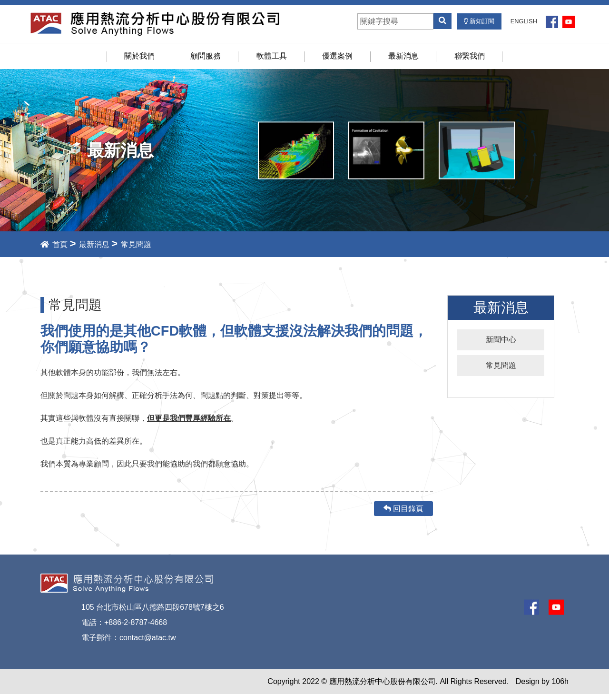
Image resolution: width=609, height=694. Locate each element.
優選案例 (337, 56)
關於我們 (139, 56)
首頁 (54, 244)
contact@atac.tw (147, 638)
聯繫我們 (469, 56)
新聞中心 (501, 340)
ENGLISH (524, 21)
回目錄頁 (403, 509)
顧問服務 (205, 56)
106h (560, 681)
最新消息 (403, 56)
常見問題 (501, 365)
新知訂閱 (479, 21)
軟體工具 (271, 56)
